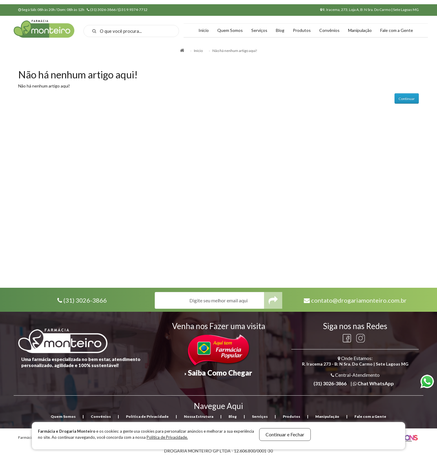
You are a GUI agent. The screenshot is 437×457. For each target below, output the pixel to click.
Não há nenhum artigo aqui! (234, 50)
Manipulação (360, 30)
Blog (280, 30)
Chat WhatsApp (375, 383)
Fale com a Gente (396, 30)
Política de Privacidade (147, 416)
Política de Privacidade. (167, 437)
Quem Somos (230, 30)
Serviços (259, 30)
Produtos (302, 30)
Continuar (406, 98)
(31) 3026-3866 (85, 300)
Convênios (329, 30)
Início (198, 50)
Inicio (203, 30)
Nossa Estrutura (198, 416)
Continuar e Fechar (285, 434)
